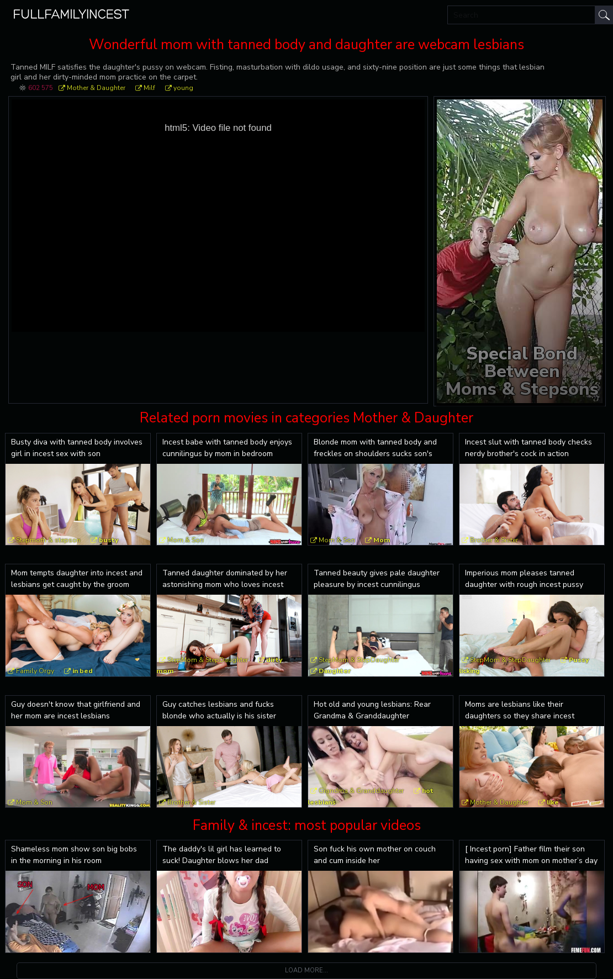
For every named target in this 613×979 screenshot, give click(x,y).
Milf (149, 87)
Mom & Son (185, 540)
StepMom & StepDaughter (207, 659)
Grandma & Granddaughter (361, 790)
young (183, 87)
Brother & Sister (494, 540)
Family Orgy (35, 670)
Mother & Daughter (96, 87)
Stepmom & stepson (48, 540)
